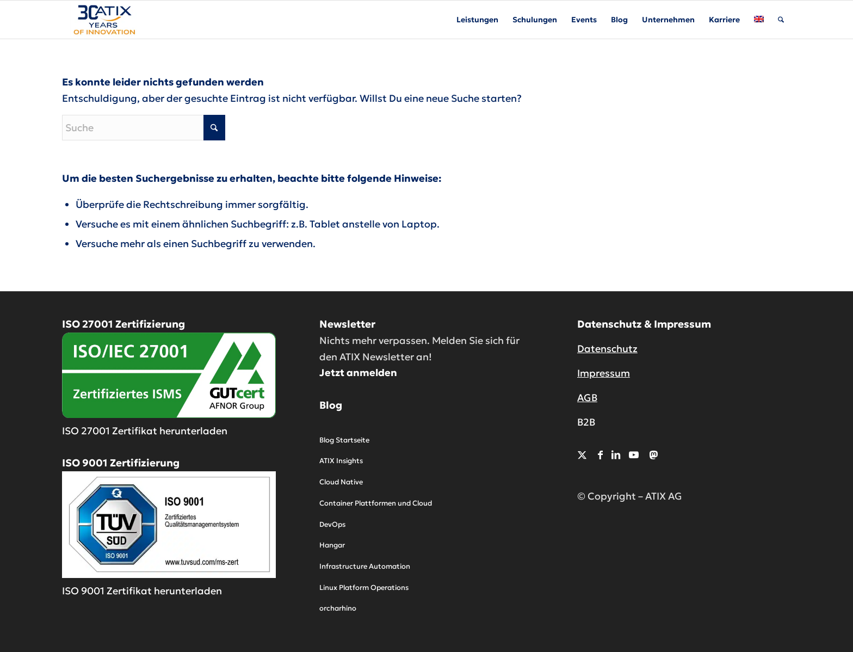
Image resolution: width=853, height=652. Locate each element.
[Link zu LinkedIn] (615, 454)
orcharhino (337, 608)
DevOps (332, 524)
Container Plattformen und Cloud (375, 503)
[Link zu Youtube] (634, 454)
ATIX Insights (341, 460)
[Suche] (781, 20)
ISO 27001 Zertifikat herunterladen (144, 431)
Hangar (332, 545)
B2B (586, 422)
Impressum (603, 373)
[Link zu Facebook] (600, 454)
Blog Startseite (344, 440)
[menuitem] (477, 20)
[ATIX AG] (103, 20)
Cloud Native (341, 482)
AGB (587, 397)
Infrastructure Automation (364, 566)
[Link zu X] (582, 454)
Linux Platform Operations (364, 587)
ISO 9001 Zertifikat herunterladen (142, 591)
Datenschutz (607, 348)
